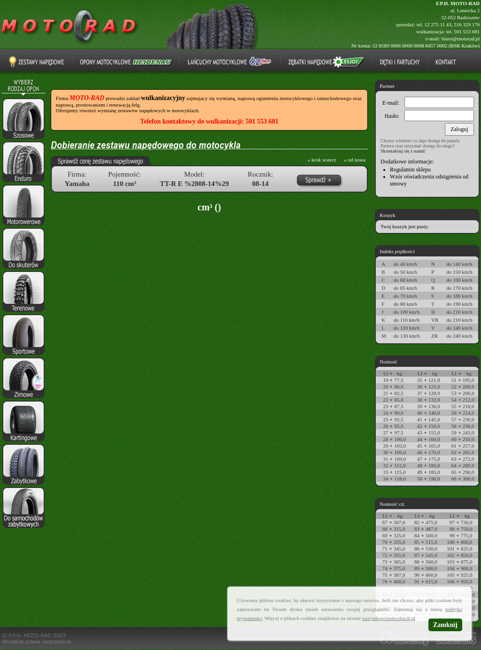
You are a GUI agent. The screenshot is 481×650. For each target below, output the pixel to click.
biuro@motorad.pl (461, 38)
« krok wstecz (322, 159)
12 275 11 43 (437, 24)
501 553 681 (467, 31)
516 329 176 (467, 24)
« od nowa (354, 159)
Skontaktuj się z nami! (403, 151)
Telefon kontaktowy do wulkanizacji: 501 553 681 (209, 121)
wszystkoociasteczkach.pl (388, 618)
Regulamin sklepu (410, 169)
